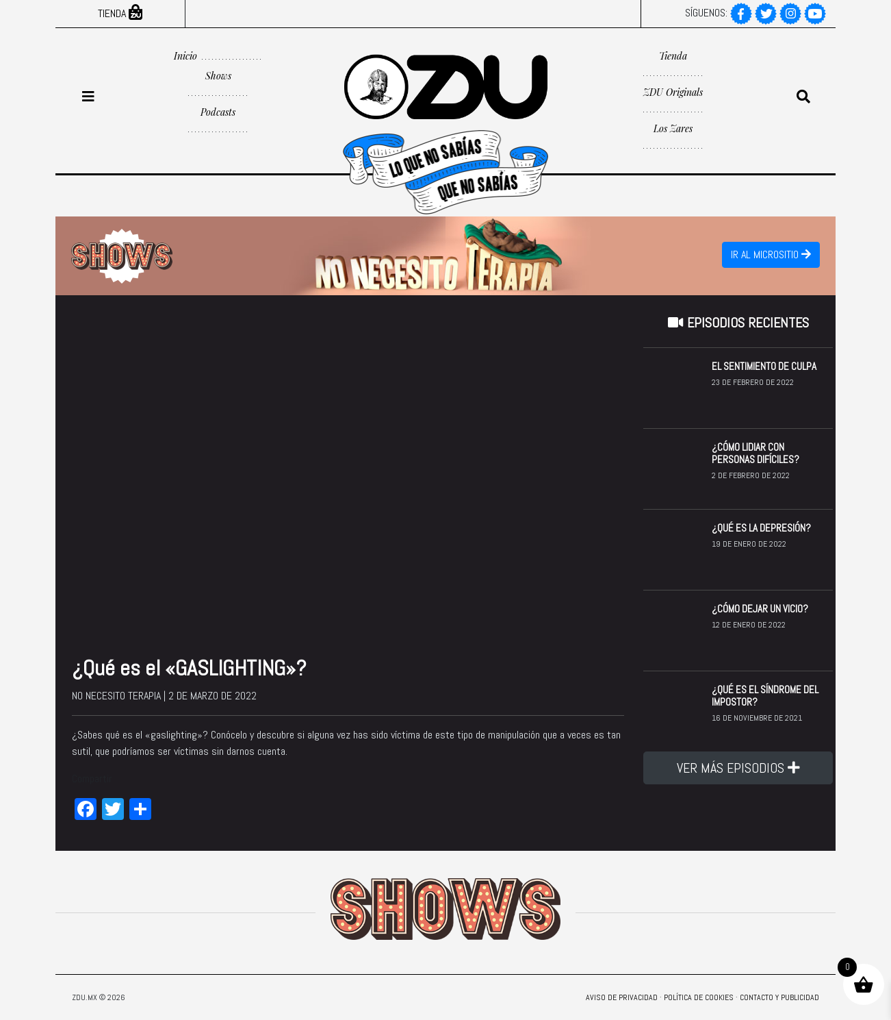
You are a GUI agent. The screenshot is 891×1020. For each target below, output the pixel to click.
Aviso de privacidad (622, 997)
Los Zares (673, 128)
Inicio (185, 55)
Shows (218, 75)
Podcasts (218, 112)
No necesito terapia (116, 695)
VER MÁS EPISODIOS (738, 768)
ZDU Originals (673, 92)
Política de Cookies (699, 997)
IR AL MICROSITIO (771, 254)
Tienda (120, 13)
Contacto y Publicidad (779, 997)
